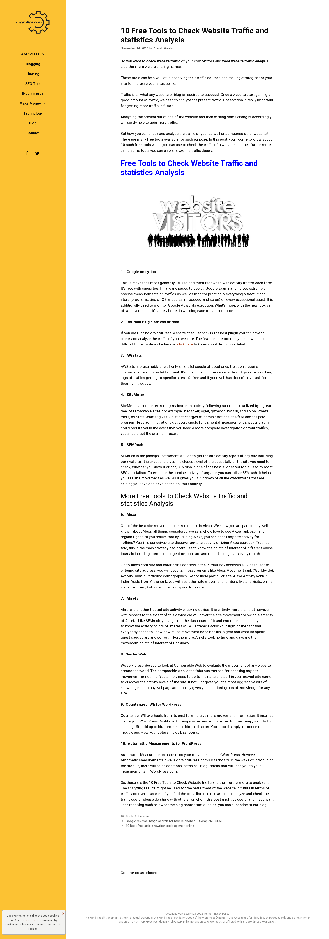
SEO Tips (32, 84)
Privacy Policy (221, 913)
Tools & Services (138, 816)
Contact (32, 133)
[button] (44, 54)
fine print (31, 920)
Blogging (33, 64)
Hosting (33, 74)
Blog (33, 123)
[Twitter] (37, 153)
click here (185, 344)
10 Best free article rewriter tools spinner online (160, 826)
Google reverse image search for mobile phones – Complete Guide (174, 821)
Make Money (35, 103)
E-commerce (33, 94)
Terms (208, 913)
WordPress (35, 54)
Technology (33, 113)
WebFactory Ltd (187, 913)
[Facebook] (26, 153)
